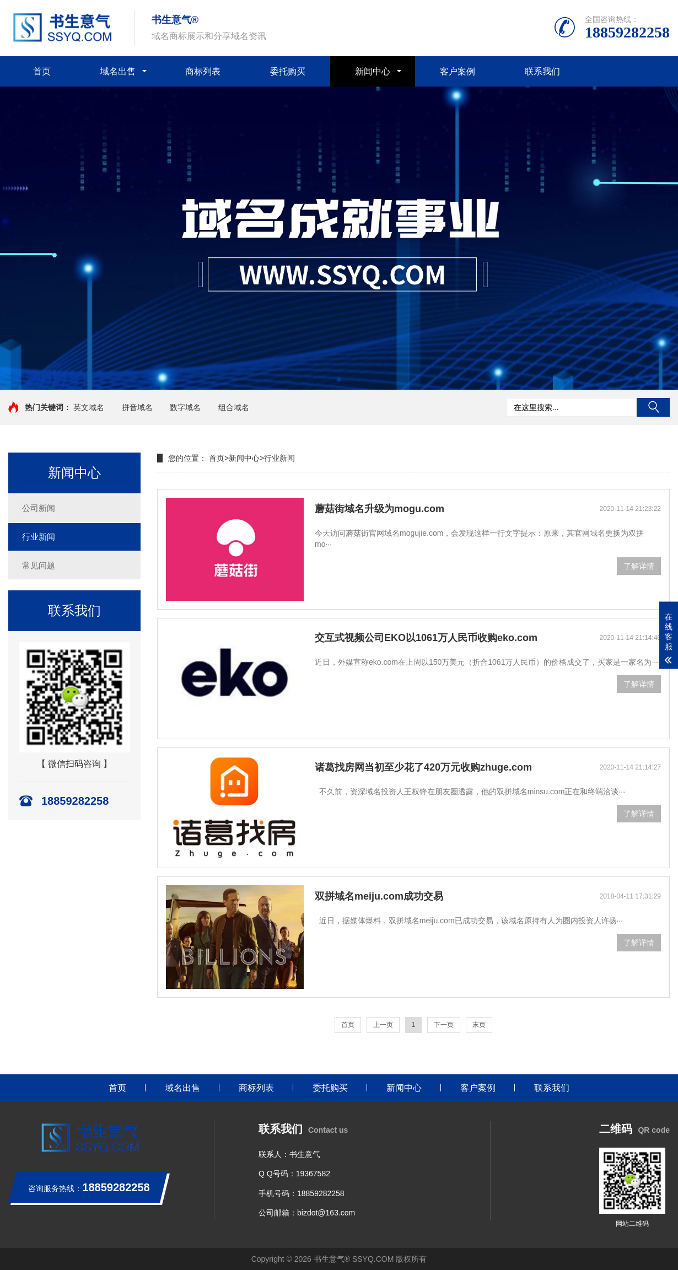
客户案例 (457, 71)
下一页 (444, 1025)
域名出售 (118, 71)
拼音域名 (137, 407)
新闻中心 (372, 71)
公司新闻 (38, 508)
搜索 (653, 407)
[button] (339, 379)
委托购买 (287, 71)
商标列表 (202, 71)
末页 (479, 1025)
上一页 (383, 1025)
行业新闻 (38, 536)
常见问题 (38, 565)
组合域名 (233, 407)
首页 (42, 71)
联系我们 (542, 71)
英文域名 (88, 407)
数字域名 (185, 407)
